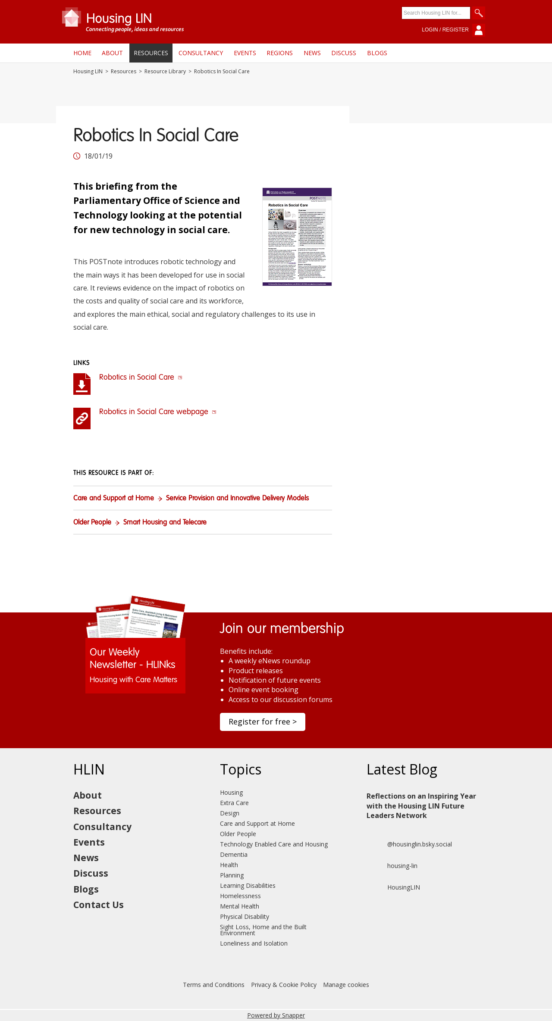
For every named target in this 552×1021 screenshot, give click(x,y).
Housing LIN (88, 71)
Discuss (343, 53)
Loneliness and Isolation (254, 943)
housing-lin (392, 866)
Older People (92, 522)
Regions (280, 53)
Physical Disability (244, 916)
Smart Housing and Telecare (165, 522)
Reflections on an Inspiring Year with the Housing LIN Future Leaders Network (421, 805)
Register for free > (263, 721)
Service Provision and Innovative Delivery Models (237, 498)
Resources (151, 53)
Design (229, 813)
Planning (232, 875)
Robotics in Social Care (140, 377)
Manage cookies (346, 984)
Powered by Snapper (276, 1015)
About (112, 53)
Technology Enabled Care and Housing (274, 844)
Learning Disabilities (248, 885)
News (312, 53)
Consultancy (201, 53)
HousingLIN (393, 887)
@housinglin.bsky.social (409, 844)
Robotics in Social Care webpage (157, 412)
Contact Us (98, 905)
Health (229, 865)
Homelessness (240, 896)
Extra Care (234, 803)
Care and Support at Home (113, 498)
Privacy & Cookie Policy (284, 984)
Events (245, 53)
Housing (231, 792)
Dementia (234, 854)
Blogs (377, 53)
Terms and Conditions (214, 984)
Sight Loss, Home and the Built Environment (263, 930)
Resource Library (165, 71)
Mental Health (239, 906)
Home (82, 53)
